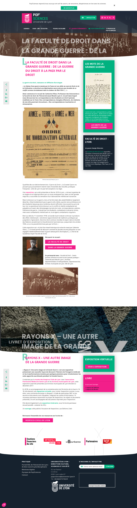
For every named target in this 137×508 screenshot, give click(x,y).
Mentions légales (28, 470)
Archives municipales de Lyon (63, 382)
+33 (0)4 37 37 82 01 (61, 479)
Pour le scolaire (59, 29)
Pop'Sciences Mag (98, 29)
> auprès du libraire (91, 389)
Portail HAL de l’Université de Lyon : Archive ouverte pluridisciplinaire (35, 466)
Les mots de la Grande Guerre (99, 126)
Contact (25, 475)
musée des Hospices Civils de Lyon (48, 380)
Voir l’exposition (97, 367)
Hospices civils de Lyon (37, 420)
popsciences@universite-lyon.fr (63, 477)
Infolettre (90, 18)
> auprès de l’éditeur (92, 387)
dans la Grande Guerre (60, 247)
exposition (30, 192)
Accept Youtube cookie (97, 486)
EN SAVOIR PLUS (69, 8)
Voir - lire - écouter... (40, 29)
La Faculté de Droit (58, 242)
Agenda (26, 29)
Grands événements (78, 29)
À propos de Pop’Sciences (111, 29)
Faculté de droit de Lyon (95, 152)
